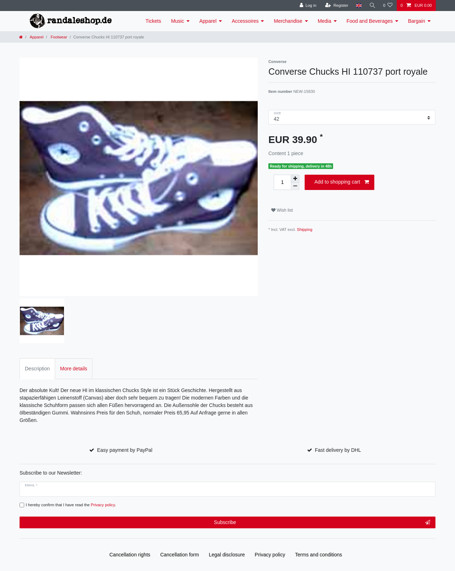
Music (177, 21)
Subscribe (322, 522)
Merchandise (288, 21)
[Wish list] (387, 5)
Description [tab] (37, 368)
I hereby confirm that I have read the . (71, 505)
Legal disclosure (227, 554)
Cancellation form (179, 554)
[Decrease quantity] (295, 186)
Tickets (153, 21)
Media (324, 21)
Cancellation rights (129, 554)
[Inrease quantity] (295, 179)
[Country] (358, 5)
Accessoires (245, 21)
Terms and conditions (318, 554)
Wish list (282, 210)
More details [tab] (73, 368)
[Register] (336, 5)
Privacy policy (270, 554)
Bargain (416, 21)
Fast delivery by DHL (338, 450)
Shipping (304, 229)
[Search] (372, 5)
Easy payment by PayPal (124, 450)
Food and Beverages (370, 21)
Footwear (58, 37)
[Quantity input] (282, 182)
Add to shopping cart (341, 182)
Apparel (207, 21)
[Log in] (307, 5)
